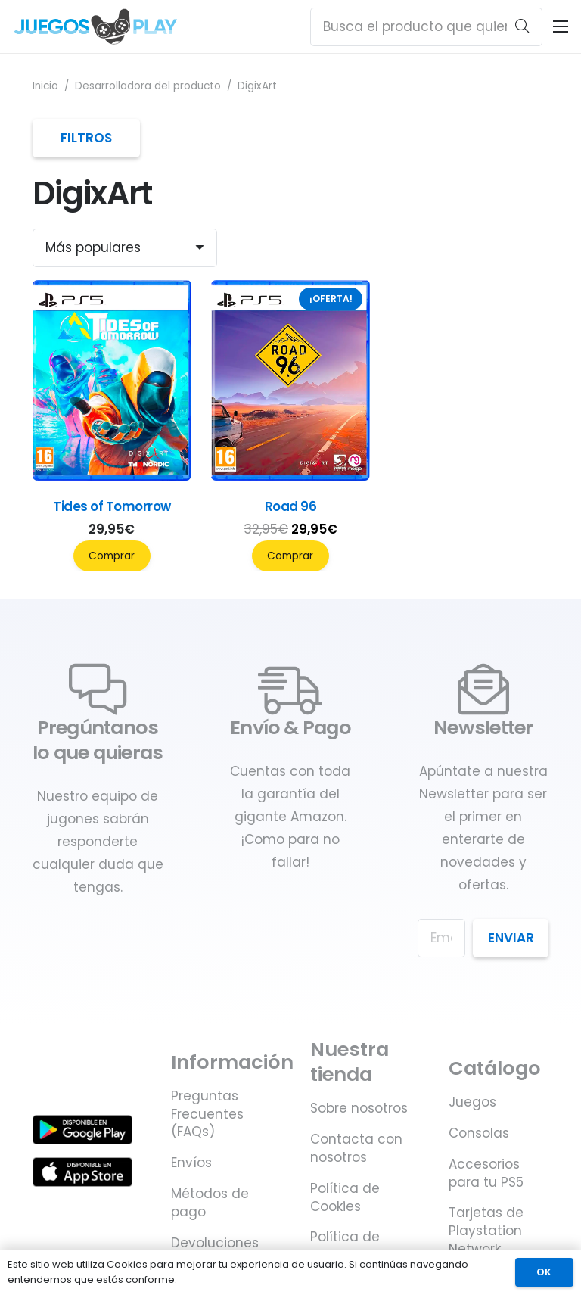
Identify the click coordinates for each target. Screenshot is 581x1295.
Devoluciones (215, 1243)
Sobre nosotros (359, 1108)
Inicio (45, 86)
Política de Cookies (345, 1197)
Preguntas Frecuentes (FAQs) (207, 1114)
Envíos (191, 1162)
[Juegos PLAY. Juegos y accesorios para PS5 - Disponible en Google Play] (83, 1129)
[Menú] (560, 26)
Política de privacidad (345, 1246)
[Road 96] (291, 476)
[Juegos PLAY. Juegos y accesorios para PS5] (96, 26)
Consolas (479, 1133)
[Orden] (125, 248)
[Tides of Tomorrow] (112, 476)
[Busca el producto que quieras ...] (426, 27)
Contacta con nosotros (356, 1148)
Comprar (112, 556)
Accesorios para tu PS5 (486, 1173)
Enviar (511, 938)
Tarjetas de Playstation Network (486, 1230)
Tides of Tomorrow (111, 506)
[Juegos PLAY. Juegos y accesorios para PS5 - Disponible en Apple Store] (83, 1172)
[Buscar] (522, 26)
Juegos (472, 1102)
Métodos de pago (210, 1202)
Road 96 (290, 506)
